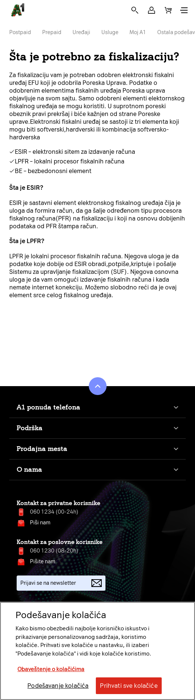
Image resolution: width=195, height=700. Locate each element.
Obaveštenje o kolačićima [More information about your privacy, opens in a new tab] (50, 669)
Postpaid (20, 32)
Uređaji (81, 32)
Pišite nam (42, 561)
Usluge (109, 32)
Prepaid (51, 32)
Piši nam (40, 523)
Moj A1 (138, 32)
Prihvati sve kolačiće (128, 685)
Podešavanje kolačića (57, 685)
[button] (151, 10)
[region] (97, 651)
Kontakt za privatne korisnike (58, 503)
